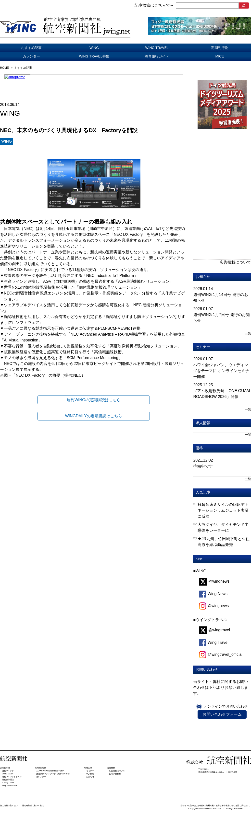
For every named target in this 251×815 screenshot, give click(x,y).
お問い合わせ (115, 774)
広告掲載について (235, 262)
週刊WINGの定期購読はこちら (94, 400)
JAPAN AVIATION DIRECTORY (50, 771)
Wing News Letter (9, 785)
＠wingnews (214, 606)
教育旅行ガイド (157, 56)
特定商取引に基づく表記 (33, 805)
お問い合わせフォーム (222, 714)
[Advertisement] (222, 167)
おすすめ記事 (31, 48)
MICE (219, 56)
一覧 (248, 333)
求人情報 (203, 423)
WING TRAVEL (156, 48)
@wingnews (214, 581)
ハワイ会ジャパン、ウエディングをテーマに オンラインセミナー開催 (221, 371)
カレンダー (31, 56)
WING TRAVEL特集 (94, 56)
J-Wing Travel (8, 782)
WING (94, 48)
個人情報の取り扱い (9, 805)
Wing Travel (213, 642)
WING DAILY (7, 774)
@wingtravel (214, 630)
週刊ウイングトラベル (12, 777)
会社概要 (111, 768)
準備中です (203, 466)
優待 (199, 448)
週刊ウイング (8, 771)
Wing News (213, 594)
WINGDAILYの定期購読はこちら (93, 416)
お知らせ (203, 276)
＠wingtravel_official (220, 654)
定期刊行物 (219, 48)
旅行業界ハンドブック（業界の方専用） (54, 774)
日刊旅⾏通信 (8, 780)
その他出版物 (40, 768)
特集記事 (88, 768)
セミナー (203, 347)
